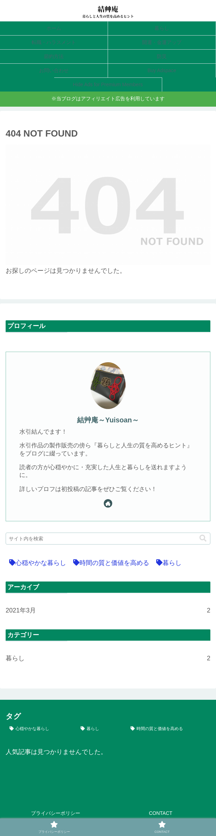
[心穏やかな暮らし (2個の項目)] (36, 562)
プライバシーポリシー (55, 813)
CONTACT (160, 813)
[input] (108, 539)
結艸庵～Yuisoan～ (108, 420)
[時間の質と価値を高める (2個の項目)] (109, 562)
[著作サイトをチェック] (108, 503)
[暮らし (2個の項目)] (167, 562)
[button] (203, 538)
